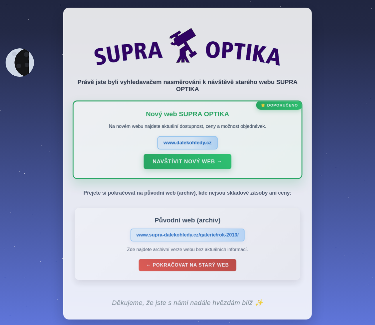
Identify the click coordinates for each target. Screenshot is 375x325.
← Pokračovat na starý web (187, 266)
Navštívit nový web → (187, 163)
